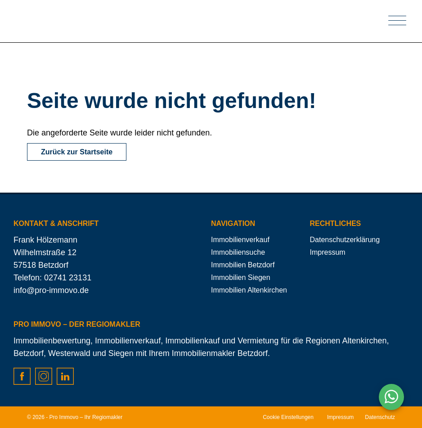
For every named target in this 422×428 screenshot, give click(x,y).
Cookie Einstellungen (288, 417)
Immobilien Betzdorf (242, 265)
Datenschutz (380, 417)
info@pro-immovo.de (51, 290)
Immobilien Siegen (240, 277)
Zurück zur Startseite (76, 152)
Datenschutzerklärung (345, 239)
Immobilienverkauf (240, 239)
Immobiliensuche (238, 252)
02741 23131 (67, 277)
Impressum (328, 252)
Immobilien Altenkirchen (249, 290)
